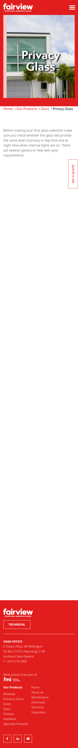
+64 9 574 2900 (16, 661)
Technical (17, 624)
